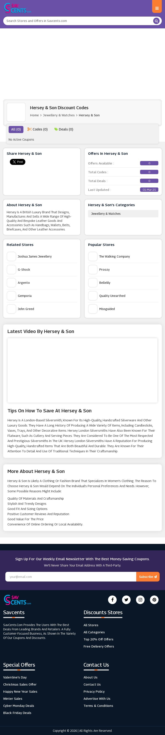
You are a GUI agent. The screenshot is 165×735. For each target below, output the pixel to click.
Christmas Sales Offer (20, 684)
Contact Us (92, 684)
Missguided (102, 309)
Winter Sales (12, 698)
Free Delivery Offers (99, 646)
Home (34, 115)
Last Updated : (123, 189)
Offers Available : (123, 163)
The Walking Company (109, 256)
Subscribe (148, 576)
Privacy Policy (94, 691)
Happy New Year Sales (20, 691)
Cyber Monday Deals (18, 705)
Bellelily (99, 282)
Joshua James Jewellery (29, 256)
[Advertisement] (82, 61)
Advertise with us (97, 698)
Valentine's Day (15, 677)
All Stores (91, 625)
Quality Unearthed (107, 296)
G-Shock (18, 269)
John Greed (20, 309)
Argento (18, 282)
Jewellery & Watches (106, 213)
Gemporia (19, 296)
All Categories (94, 632)
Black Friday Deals (17, 713)
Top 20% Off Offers (98, 639)
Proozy (99, 269)
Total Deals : (123, 181)
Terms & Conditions (98, 705)
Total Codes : (123, 172)
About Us (91, 677)
